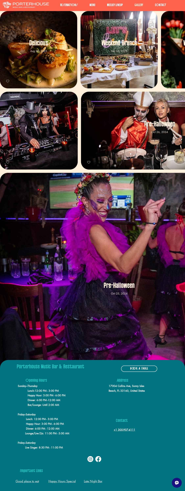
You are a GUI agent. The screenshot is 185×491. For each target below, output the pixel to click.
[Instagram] (90, 459)
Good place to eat (27, 481)
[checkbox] (7, 81)
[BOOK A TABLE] (139, 369)
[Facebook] (98, 459)
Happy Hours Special (62, 481)
